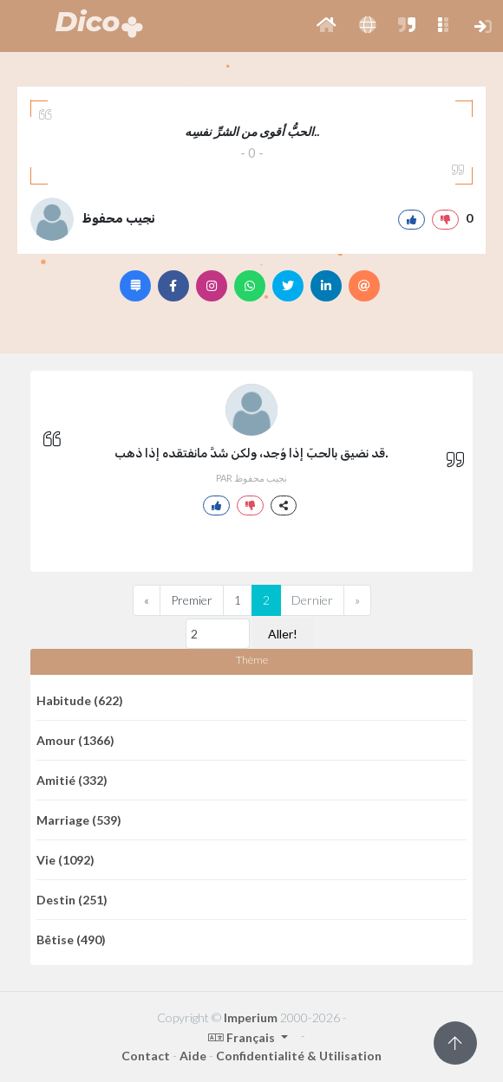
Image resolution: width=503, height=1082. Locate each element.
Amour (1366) (75, 740)
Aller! (282, 633)
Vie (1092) (65, 859)
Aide (193, 1055)
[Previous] (146, 600)
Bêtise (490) (71, 939)
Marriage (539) (78, 820)
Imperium (251, 1017)
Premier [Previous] (191, 600)
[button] (326, 26)
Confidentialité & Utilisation (299, 1055)
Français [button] (243, 1037)
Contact (145, 1055)
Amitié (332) (72, 780)
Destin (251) (72, 899)
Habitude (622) (79, 700)
